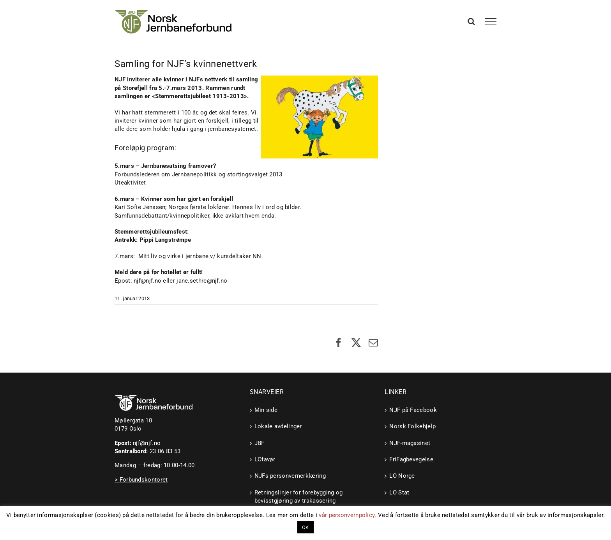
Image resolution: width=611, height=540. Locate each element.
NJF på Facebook (413, 409)
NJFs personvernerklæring (290, 475)
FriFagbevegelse (411, 459)
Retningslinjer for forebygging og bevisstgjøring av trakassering (298, 496)
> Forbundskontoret (141, 479)
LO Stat (399, 492)
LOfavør (264, 459)
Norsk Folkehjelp (412, 426)
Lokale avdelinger (278, 426)
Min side (265, 409)
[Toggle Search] (471, 21)
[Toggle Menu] (491, 21)
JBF (259, 443)
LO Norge (402, 475)
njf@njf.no (147, 443)
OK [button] (305, 527)
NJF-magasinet (409, 443)
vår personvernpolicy (346, 515)
